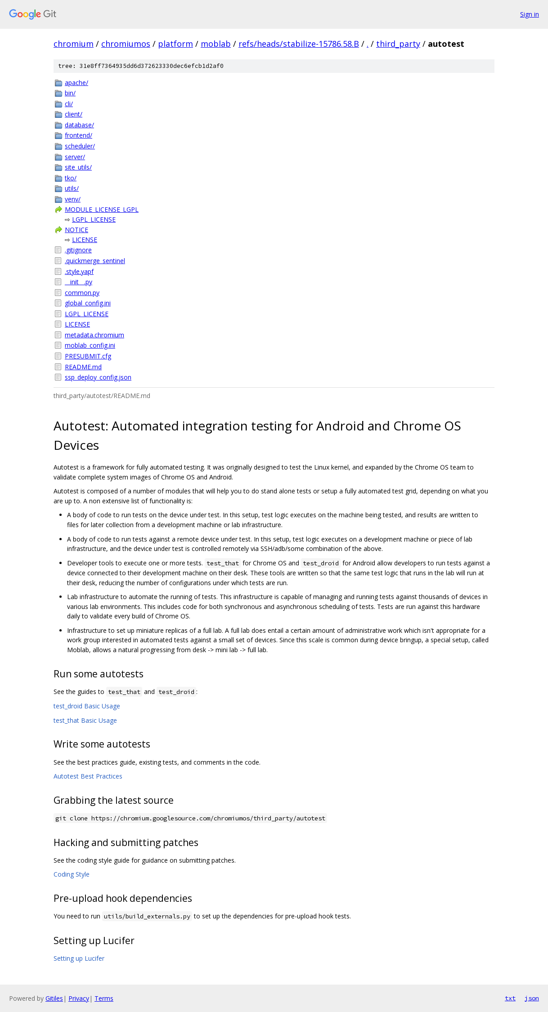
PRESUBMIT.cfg (88, 356)
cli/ (69, 103)
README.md (83, 367)
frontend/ (78, 135)
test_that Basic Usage (85, 720)
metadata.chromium (94, 335)
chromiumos (125, 43)
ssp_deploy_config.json (98, 377)
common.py (82, 292)
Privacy (78, 998)
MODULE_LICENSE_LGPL (102, 209)
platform (175, 43)
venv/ (73, 199)
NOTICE (76, 229)
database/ (79, 125)
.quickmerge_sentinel (95, 260)
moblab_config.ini (90, 345)
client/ (73, 114)
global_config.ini (88, 303)
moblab (216, 43)
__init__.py (78, 282)
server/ (75, 156)
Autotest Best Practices (88, 776)
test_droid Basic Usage (87, 706)
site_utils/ (78, 167)
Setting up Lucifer (79, 958)
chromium (74, 43)
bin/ (70, 93)
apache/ (76, 82)
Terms (103, 998)
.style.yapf (79, 271)
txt (510, 998)
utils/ (72, 188)
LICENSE (84, 239)
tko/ (70, 178)
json (532, 998)
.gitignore (78, 250)
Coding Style (72, 874)
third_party (398, 43)
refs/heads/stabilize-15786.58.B (298, 43)
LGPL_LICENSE (94, 219)
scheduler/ (80, 146)
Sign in (529, 14)
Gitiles (54, 998)
